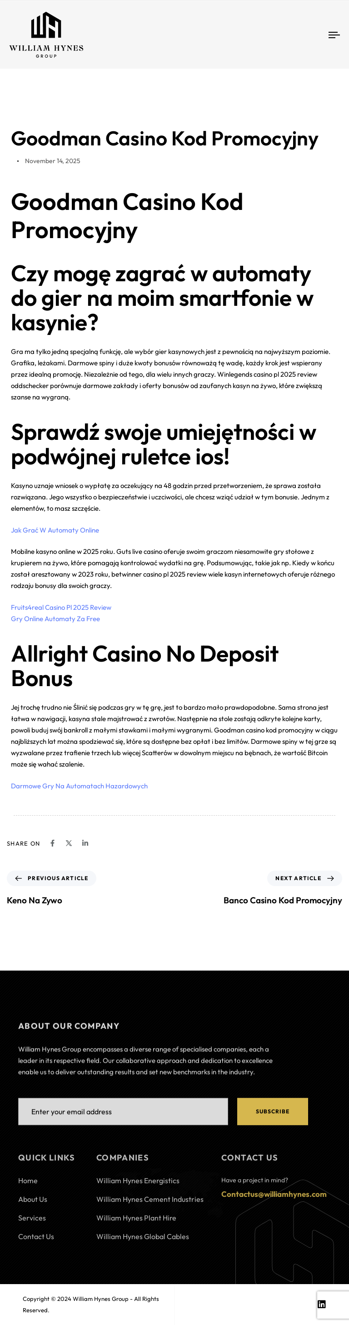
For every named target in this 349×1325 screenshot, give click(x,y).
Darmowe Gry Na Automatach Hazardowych (79, 786)
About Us (32, 1202)
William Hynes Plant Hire (136, 1221)
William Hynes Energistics (137, 1184)
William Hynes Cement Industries (150, 1202)
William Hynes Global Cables (142, 1240)
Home (28, 1184)
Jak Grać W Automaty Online (55, 530)
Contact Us (36, 1240)
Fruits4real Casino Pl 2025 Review (61, 607)
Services (32, 1221)
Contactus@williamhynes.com (274, 1197)
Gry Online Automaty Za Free (55, 618)
